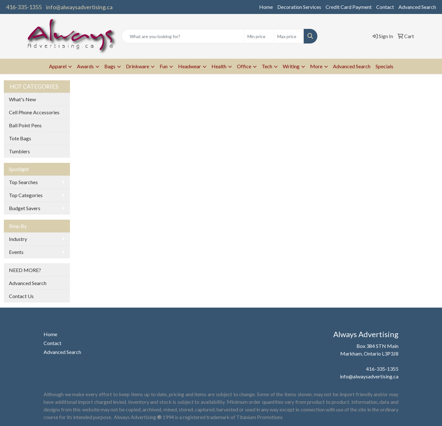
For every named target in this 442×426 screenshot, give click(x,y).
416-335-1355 (24, 6)
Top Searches (23, 182)
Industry (18, 239)
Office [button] (244, 66)
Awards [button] (85, 66)
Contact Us (21, 296)
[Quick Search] (182, 36)
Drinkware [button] (137, 66)
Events (16, 252)
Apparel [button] (57, 66)
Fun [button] (164, 66)
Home (266, 7)
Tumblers (19, 151)
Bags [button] (109, 66)
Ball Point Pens (25, 125)
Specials (384, 66)
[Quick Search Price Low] (259, 36)
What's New (22, 99)
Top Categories (26, 195)
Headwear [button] (189, 66)
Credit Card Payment (349, 7)
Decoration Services (299, 7)
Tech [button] (267, 66)
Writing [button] (291, 66)
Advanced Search (417, 7)
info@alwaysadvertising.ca (79, 6)
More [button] (316, 66)
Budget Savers (24, 208)
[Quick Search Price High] (289, 36)
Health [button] (218, 66)
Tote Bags (20, 138)
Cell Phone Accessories (34, 112)
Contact (385, 7)
